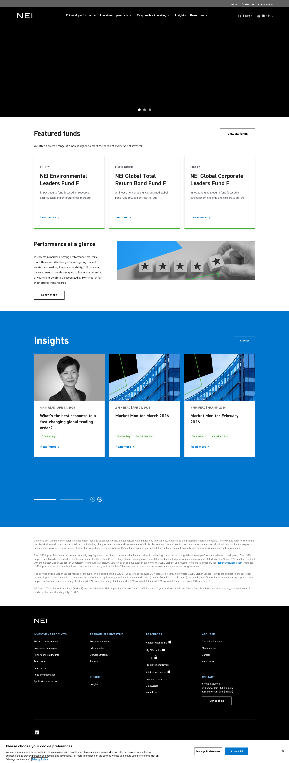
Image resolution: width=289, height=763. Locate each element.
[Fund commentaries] (44, 675)
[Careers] (206, 655)
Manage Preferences (208, 751)
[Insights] (94, 684)
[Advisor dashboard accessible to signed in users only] (159, 642)
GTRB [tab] (139, 109)
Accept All (237, 751)
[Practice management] (157, 665)
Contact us (247, 4)
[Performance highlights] (46, 655)
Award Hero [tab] (144, 109)
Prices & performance (81, 15)
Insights (180, 15)
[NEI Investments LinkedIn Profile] (37, 732)
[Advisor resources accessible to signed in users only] (158, 672)
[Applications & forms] (45, 681)
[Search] (245, 15)
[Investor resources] (156, 679)
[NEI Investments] (40, 621)
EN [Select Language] (234, 4)
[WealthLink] (152, 692)
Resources (199, 15)
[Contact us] (216, 701)
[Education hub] (97, 648)
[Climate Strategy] (99, 655)
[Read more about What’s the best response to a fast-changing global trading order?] (52, 447)
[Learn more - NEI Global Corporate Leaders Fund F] (201, 217)
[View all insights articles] (244, 341)
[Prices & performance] (46, 642)
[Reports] (94, 661)
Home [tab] (150, 109)
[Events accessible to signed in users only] (152, 657)
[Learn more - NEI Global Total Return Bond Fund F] (126, 217)
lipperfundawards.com (229, 563)
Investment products (116, 15)
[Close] (283, 751)
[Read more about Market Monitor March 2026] (127, 447)
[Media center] (209, 648)
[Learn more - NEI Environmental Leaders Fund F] (51, 217)
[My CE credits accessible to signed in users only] (155, 650)
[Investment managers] (45, 648)
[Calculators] (152, 686)
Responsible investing (153, 15)
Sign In (266, 15)
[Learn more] (49, 295)
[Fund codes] (40, 661)
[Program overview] (100, 642)
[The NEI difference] (212, 642)
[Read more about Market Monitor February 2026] (202, 447)
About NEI (266, 4)
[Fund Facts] (40, 668)
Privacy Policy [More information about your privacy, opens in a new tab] (40, 759)
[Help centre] (208, 661)
